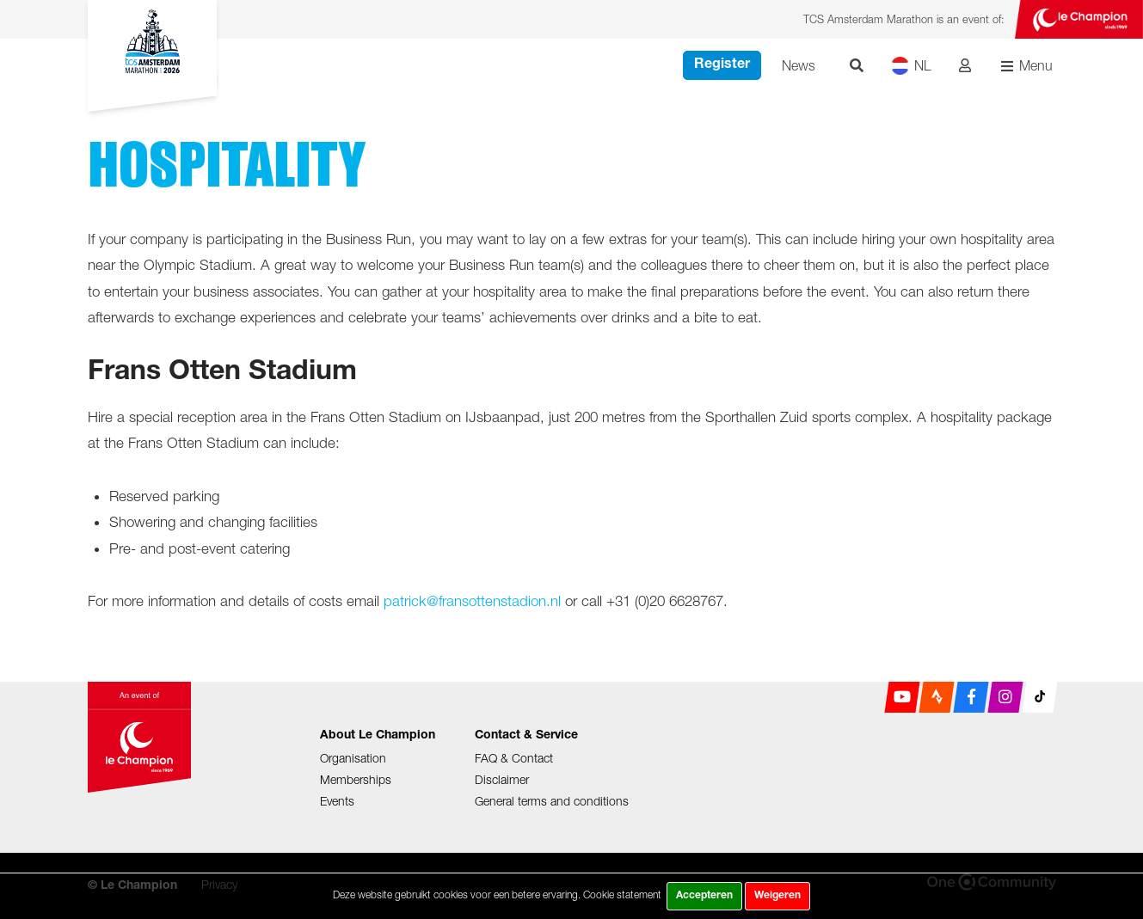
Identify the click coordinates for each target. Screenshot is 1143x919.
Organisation (353, 758)
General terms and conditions (552, 800)
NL (911, 66)
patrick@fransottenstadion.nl (472, 601)
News (798, 65)
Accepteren (704, 896)
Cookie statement (622, 894)
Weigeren (777, 896)
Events (337, 800)
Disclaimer (502, 779)
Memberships (355, 779)
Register (722, 65)
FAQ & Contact (514, 758)
